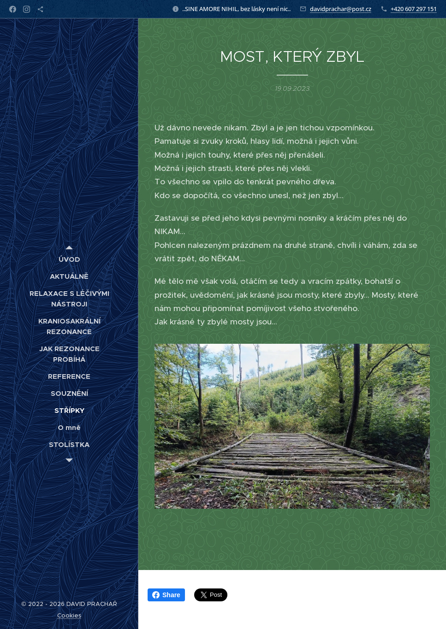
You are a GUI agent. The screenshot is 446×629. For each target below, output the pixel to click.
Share (166, 595)
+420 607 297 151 (414, 9)
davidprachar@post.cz (340, 9)
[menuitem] (69, 259)
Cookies (69, 615)
